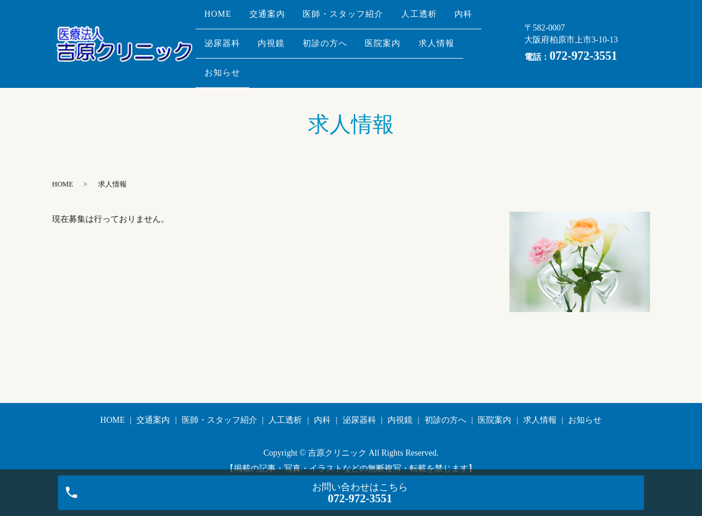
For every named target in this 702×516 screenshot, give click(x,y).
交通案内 (278, 16)
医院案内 (452, 35)
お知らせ (287, 54)
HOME (221, 16)
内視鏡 (325, 35)
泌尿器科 (269, 35)
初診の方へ (386, 35)
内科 (217, 35)
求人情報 (226, 54)
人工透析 (445, 16)
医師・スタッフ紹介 (361, 16)
